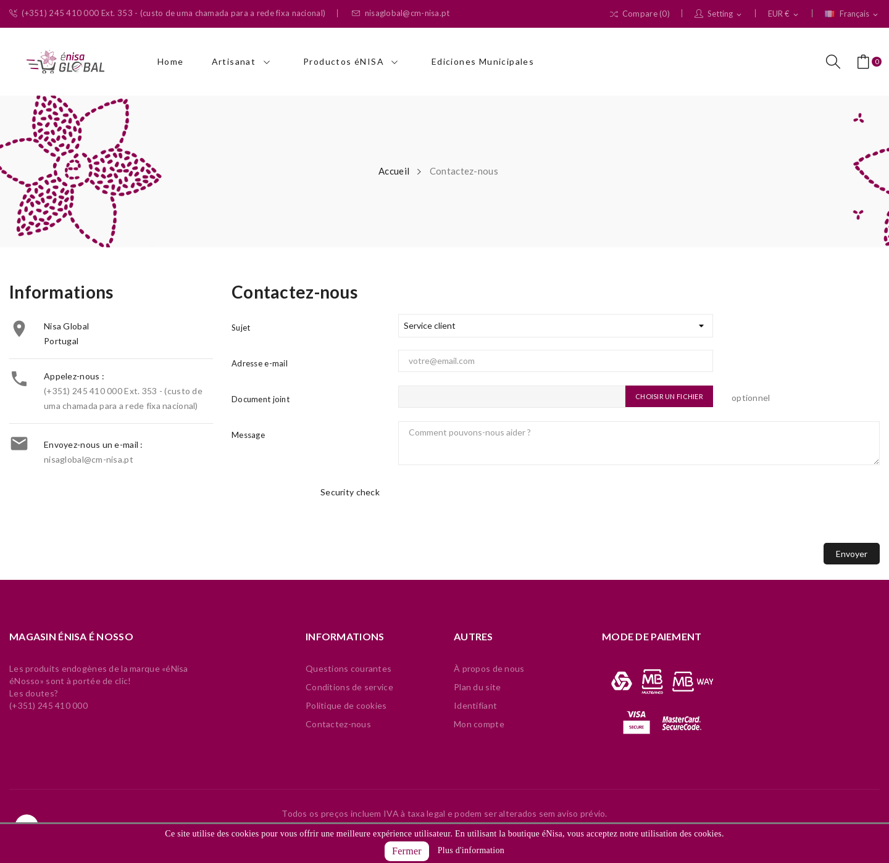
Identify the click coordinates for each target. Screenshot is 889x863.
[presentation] (492, 509)
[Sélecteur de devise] (784, 14)
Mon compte (479, 724)
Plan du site (477, 687)
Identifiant (475, 705)
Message (248, 435)
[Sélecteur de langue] (852, 14)
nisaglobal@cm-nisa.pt (400, 13)
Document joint (261, 399)
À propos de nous (489, 668)
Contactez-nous (338, 724)
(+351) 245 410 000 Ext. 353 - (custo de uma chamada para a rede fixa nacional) (167, 13)
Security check (350, 492)
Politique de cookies (346, 705)
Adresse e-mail (260, 363)
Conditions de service (349, 687)
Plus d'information (471, 850)
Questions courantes (348, 668)
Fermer (407, 851)
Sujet (241, 327)
